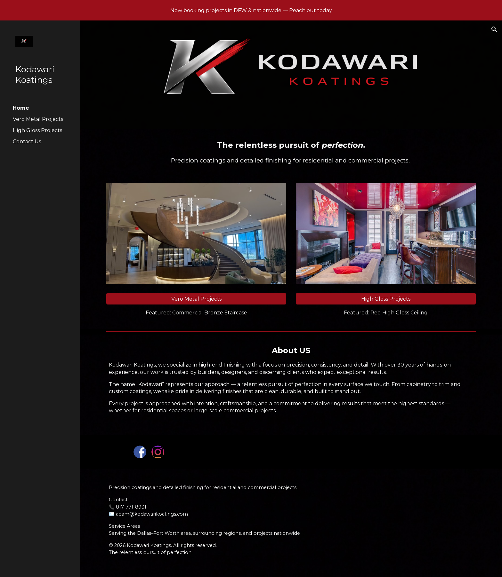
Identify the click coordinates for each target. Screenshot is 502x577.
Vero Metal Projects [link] (38, 119)
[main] (291, 152)
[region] (251, 10)
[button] (494, 29)
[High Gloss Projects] (385, 299)
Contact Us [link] (27, 141)
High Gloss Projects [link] (37, 130)
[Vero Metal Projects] (196, 299)
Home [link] (21, 108)
